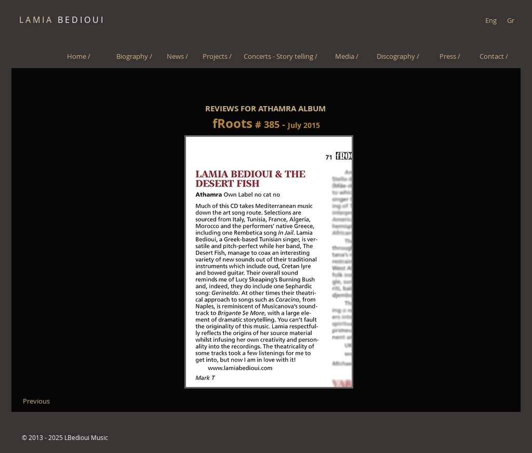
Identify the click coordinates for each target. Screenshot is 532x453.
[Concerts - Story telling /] (280, 56)
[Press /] (449, 56)
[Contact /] (494, 56)
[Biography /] (134, 56)
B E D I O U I (61, 19)
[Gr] (510, 20)
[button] (268, 262)
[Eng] (491, 20)
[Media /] (347, 56)
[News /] (177, 56)
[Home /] (79, 56)
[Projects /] (217, 56)
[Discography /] (397, 56)
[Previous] (36, 401)
